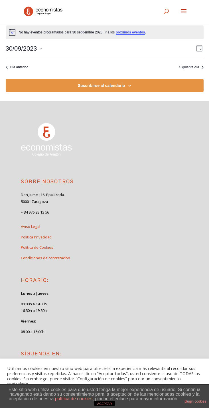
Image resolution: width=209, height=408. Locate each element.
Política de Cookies (37, 247)
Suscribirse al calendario (101, 85)
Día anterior (17, 67)
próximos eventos (130, 32)
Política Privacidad (36, 237)
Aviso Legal (30, 226)
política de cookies (74, 398)
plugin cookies (195, 401)
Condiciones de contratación (45, 257)
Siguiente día (191, 67)
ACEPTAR (104, 403)
